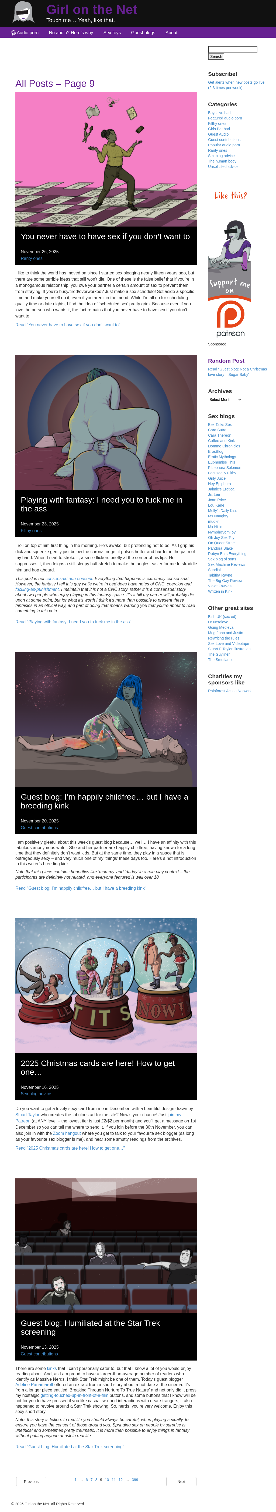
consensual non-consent (69, 578)
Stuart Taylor (27, 1114)
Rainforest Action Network (229, 691)
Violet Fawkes (220, 586)
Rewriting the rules (223, 638)
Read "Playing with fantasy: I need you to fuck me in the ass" (73, 622)
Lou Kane (216, 505)
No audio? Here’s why (71, 32)
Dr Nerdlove (218, 622)
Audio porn (28, 32)
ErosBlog (215, 451)
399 (135, 1480)
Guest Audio (218, 134)
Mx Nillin (215, 527)
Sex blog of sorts (222, 559)
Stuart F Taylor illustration (229, 649)
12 (121, 1480)
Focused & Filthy (222, 473)
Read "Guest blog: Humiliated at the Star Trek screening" (69, 1446)
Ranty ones (32, 258)
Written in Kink (220, 591)
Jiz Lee (214, 494)
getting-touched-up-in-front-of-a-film (74, 1395)
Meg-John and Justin (225, 633)
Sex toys (112, 32)
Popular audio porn (224, 145)
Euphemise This (221, 462)
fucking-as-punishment (37, 589)
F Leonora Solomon (224, 467)
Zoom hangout (67, 1133)
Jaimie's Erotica (221, 489)
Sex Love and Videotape (228, 643)
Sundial (214, 570)
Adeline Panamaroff (34, 1384)
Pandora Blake (220, 548)
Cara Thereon (219, 435)
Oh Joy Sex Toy (221, 537)
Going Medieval (221, 627)
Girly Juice (217, 478)
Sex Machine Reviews (226, 564)
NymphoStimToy (222, 532)
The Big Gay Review (225, 580)
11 (114, 1480)
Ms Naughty (218, 516)
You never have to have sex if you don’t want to (105, 236)
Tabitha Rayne (220, 575)
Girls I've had (219, 129)
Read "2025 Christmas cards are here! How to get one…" (70, 1148)
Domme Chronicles (224, 446)
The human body (222, 161)
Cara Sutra (217, 430)
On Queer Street (222, 543)
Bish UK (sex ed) (222, 616)
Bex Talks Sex (220, 424)
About (171, 32)
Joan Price (217, 500)
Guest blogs (143, 32)
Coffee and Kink (221, 441)
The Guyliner (219, 654)
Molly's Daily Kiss (222, 510)
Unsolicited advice (223, 166)
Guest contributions (39, 827)
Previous (31, 1481)
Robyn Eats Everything (227, 554)
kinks (52, 1368)
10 (107, 1480)
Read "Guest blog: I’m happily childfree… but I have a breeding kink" (80, 888)
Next (181, 1481)
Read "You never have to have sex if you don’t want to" (67, 325)
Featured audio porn (225, 118)
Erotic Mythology (222, 457)
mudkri (213, 521)
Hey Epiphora (219, 484)
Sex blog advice (36, 1093)
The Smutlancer (221, 660)
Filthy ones (31, 530)
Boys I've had (219, 113)
